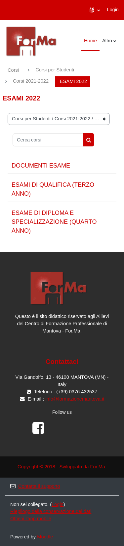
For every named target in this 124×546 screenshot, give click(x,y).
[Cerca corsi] (48, 139)
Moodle (45, 536)
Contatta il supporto (35, 486)
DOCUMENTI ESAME (41, 165)
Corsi (13, 70)
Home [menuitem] (90, 40)
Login (113, 9)
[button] (94, 10)
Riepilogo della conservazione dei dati (50, 511)
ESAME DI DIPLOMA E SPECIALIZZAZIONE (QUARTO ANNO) (54, 222)
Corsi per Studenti (54, 69)
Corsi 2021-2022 (31, 81)
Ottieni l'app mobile (30, 518)
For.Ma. (98, 466)
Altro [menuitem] (107, 40)
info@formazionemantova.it (74, 399)
